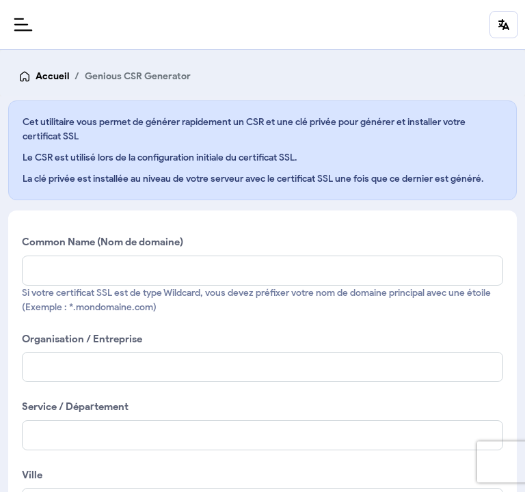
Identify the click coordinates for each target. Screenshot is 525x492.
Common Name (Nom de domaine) (102, 242)
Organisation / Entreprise (82, 339)
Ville (32, 475)
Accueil (52, 76)
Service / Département (75, 406)
